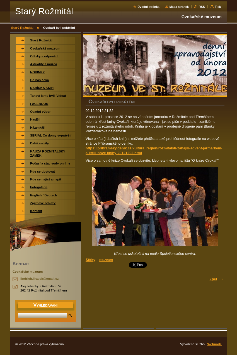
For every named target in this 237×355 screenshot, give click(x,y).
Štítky (90, 260)
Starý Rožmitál (22, 27)
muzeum (106, 260)
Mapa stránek (179, 6)
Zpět (213, 279)
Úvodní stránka (148, 6)
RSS (202, 6)
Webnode (214, 344)
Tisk (218, 6)
